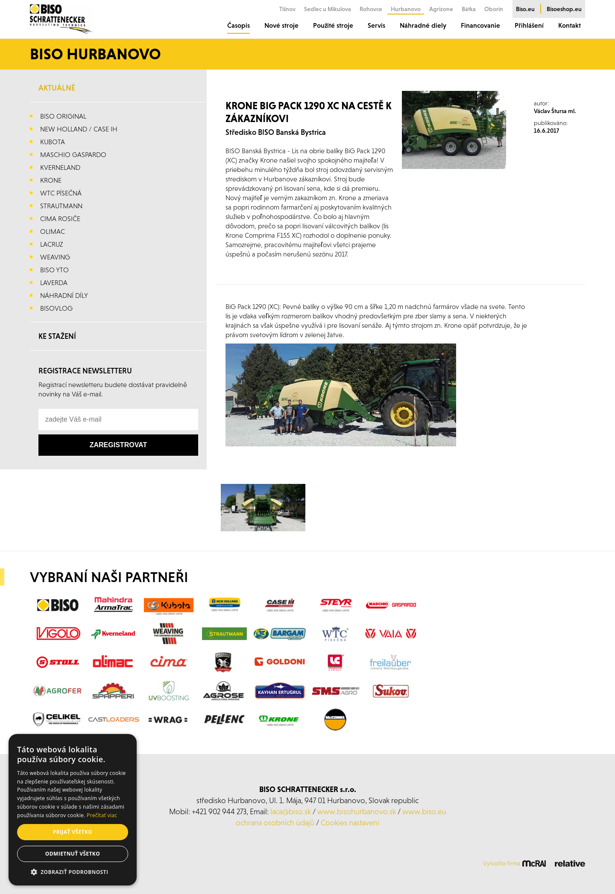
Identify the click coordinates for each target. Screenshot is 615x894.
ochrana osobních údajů (275, 822)
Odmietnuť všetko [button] (72, 853)
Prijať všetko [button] (73, 832)
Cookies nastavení (350, 822)
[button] (72, 872)
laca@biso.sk (290, 811)
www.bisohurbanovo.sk (356, 811)
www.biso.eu (424, 811)
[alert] (73, 809)
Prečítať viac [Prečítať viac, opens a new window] (102, 815)
